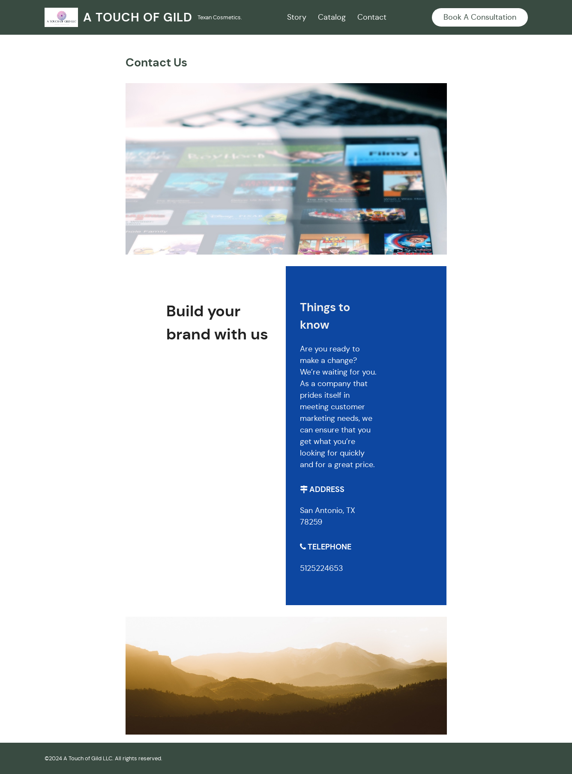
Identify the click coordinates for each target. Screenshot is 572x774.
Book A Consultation (479, 17)
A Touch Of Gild (137, 17)
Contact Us (156, 62)
